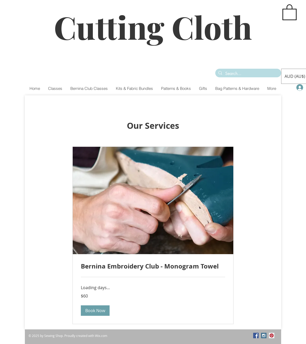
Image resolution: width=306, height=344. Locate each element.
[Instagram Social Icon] (264, 335)
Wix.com (101, 336)
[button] (289, 11)
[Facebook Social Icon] (256, 335)
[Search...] (247, 74)
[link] (153, 266)
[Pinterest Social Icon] (271, 335)
